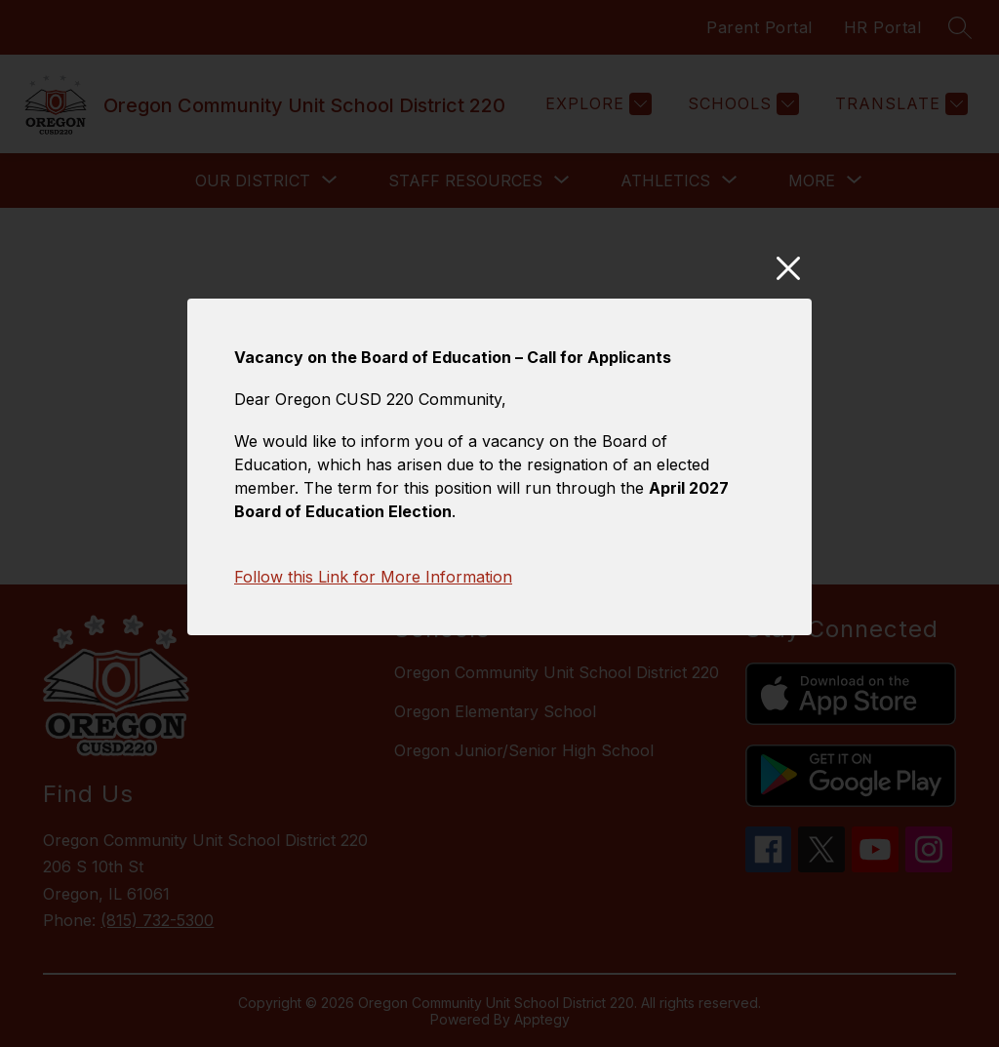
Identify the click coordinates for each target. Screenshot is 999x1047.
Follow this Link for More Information (373, 588)
